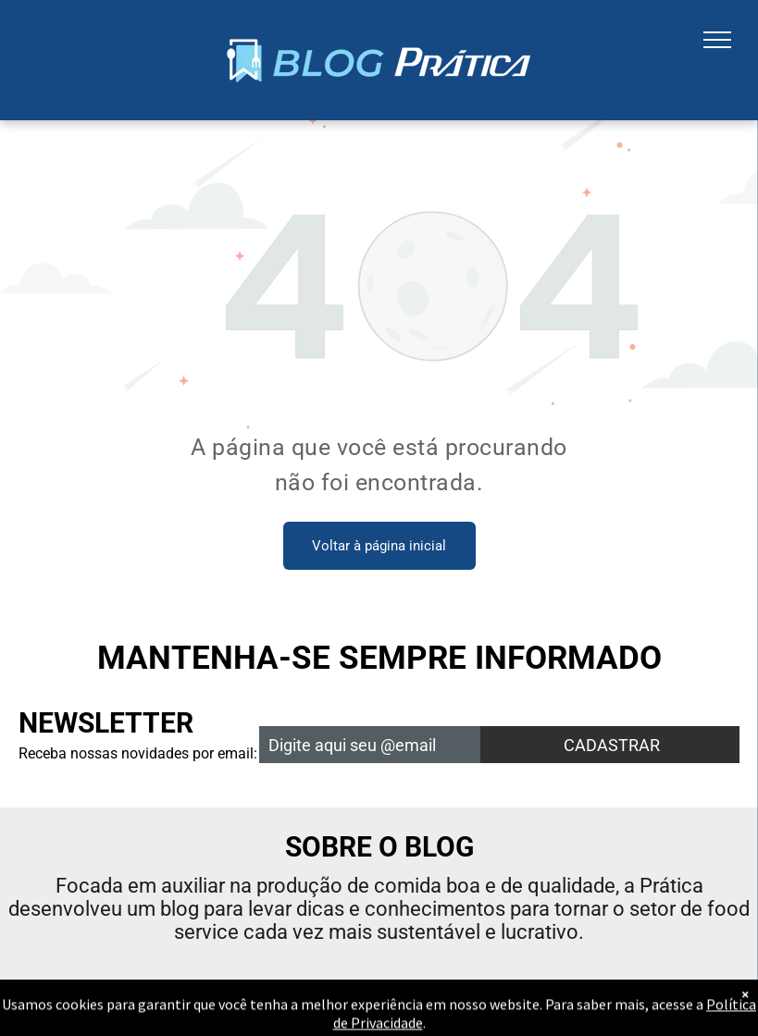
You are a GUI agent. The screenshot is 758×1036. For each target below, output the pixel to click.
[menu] (717, 40)
